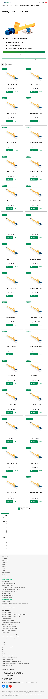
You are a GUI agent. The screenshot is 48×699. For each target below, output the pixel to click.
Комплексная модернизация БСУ (8, 612)
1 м (6, 542)
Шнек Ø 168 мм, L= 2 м (36, 84)
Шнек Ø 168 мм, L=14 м (11, 434)
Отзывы (3, 574)
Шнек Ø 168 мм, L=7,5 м (36, 230)
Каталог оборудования (7, 579)
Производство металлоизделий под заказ (10, 636)
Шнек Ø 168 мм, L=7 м (12, 230)
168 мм (6, 525)
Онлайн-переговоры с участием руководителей (11, 661)
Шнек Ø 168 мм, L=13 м (12, 405)
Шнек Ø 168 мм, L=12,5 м (36, 375)
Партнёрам (4, 576)
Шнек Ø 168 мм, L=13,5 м (36, 405)
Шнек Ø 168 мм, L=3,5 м (36, 113)
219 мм (6, 531)
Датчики (4, 605)
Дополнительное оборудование (8, 607)
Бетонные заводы (5, 581)
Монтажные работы (6, 632)
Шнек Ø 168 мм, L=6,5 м (36, 201)
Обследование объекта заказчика (9, 630)
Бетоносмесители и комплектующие (9, 591)
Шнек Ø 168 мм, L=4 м (12, 142)
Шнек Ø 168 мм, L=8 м (12, 259)
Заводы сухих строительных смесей (9, 583)
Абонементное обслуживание (8, 620)
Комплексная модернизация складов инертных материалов (14, 614)
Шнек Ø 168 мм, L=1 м (12, 84)
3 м (6, 548)
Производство (5, 560)
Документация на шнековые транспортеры (11, 622)
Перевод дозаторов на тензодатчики (9, 638)
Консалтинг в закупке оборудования (9, 624)
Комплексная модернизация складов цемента (11, 616)
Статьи (3, 568)
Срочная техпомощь (6, 651)
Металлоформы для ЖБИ (7, 665)
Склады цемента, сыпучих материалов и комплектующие (13, 587)
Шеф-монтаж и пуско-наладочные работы (10, 634)
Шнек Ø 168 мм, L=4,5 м (36, 142)
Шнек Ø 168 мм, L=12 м (12, 375)
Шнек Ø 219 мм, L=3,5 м (36, 492)
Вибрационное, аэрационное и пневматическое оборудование (15, 603)
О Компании (4, 558)
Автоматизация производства (8, 595)
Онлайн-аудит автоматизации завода (9, 653)
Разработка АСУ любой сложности (9, 626)
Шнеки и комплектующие (7, 599)
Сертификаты (4, 562)
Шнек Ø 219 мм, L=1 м (12, 463)
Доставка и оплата (6, 572)
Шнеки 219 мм (35, 59)
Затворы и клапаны (6, 601)
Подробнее (9, 91)
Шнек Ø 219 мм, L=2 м (36, 463)
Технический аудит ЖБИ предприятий (9, 647)
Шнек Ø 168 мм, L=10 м (11, 317)
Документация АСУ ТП (6, 618)
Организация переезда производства (10, 646)
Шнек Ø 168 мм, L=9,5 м (36, 288)
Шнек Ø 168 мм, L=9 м (12, 288)
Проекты (4, 566)
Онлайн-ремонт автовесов (7, 655)
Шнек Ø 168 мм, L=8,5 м (36, 259)
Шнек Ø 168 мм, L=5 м (12, 171)
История (3, 564)
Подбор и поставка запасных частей (9, 640)
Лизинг (3, 570)
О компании (5, 556)
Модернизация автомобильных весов (10, 644)
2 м (6, 545)
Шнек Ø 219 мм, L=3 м (12, 492)
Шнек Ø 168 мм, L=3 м (12, 113)
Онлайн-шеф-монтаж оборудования (9, 657)
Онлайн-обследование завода (8, 659)
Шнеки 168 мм (13, 59)
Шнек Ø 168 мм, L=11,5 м (36, 346)
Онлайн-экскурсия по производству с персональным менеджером (15, 663)
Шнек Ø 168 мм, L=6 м (12, 201)
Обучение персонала (6, 649)
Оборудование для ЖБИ (7, 597)
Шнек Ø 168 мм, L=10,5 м (36, 317)
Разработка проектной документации (9, 628)
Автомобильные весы (6, 593)
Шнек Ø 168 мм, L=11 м (12, 346)
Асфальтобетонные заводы (7, 585)
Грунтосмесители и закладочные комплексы (11, 589)
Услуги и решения (6, 610)
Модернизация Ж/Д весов (7, 642)
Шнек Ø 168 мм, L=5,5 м (36, 171)
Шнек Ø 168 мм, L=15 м (36, 434)
